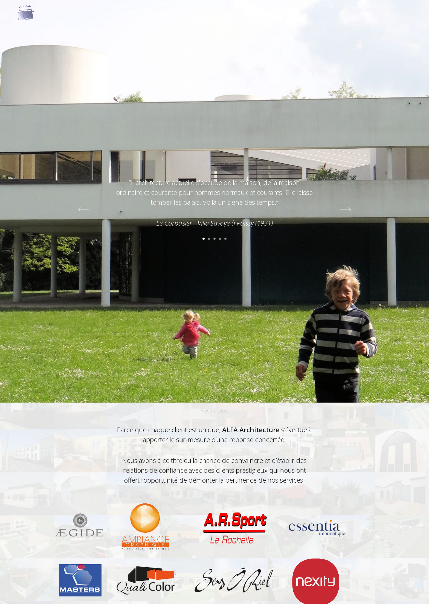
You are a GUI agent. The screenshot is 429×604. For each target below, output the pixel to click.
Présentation (340, 6)
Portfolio (309, 6)
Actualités (372, 6)
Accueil (284, 6)
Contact (398, 6)
